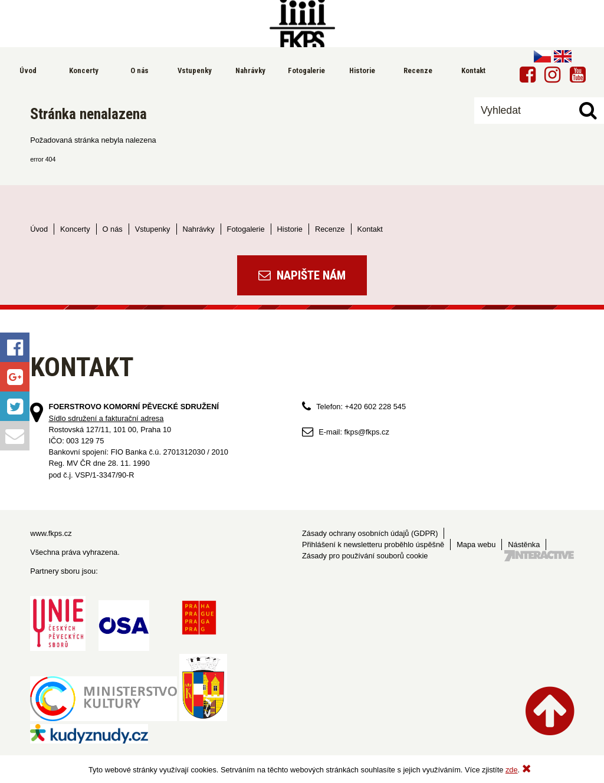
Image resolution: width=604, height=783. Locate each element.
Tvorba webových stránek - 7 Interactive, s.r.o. (539, 555)
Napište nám (302, 275)
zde (511, 769)
